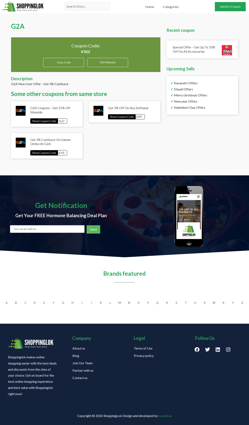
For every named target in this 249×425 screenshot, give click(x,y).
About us (78, 348)
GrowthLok (165, 416)
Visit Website (107, 64)
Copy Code (64, 62)
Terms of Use (143, 348)
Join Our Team (82, 363)
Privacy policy (144, 356)
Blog (75, 356)
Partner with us (83, 370)
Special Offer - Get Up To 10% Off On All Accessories (194, 49)
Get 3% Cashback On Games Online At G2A (50, 145)
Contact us (80, 378)
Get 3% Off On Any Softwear (128, 109)
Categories (171, 7)
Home (149, 7)
